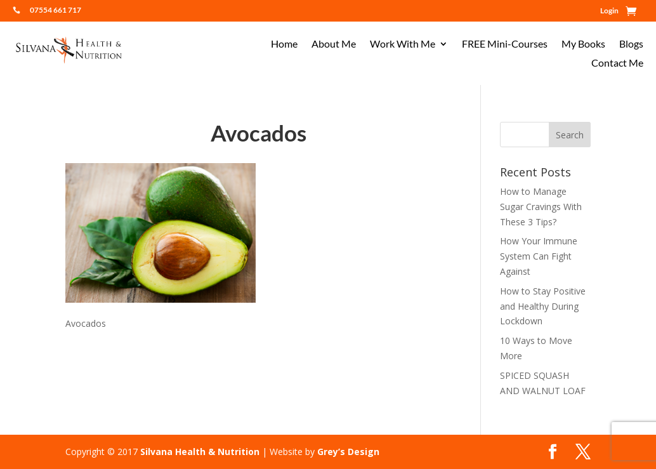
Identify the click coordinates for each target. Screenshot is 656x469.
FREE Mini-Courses (505, 44)
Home (284, 44)
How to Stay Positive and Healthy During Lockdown (543, 306)
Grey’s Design (348, 452)
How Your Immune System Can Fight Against (538, 256)
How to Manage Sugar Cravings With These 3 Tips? (541, 206)
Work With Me (402, 44)
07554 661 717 (55, 10)
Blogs (631, 44)
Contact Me (617, 63)
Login (609, 10)
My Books (583, 44)
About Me (334, 44)
